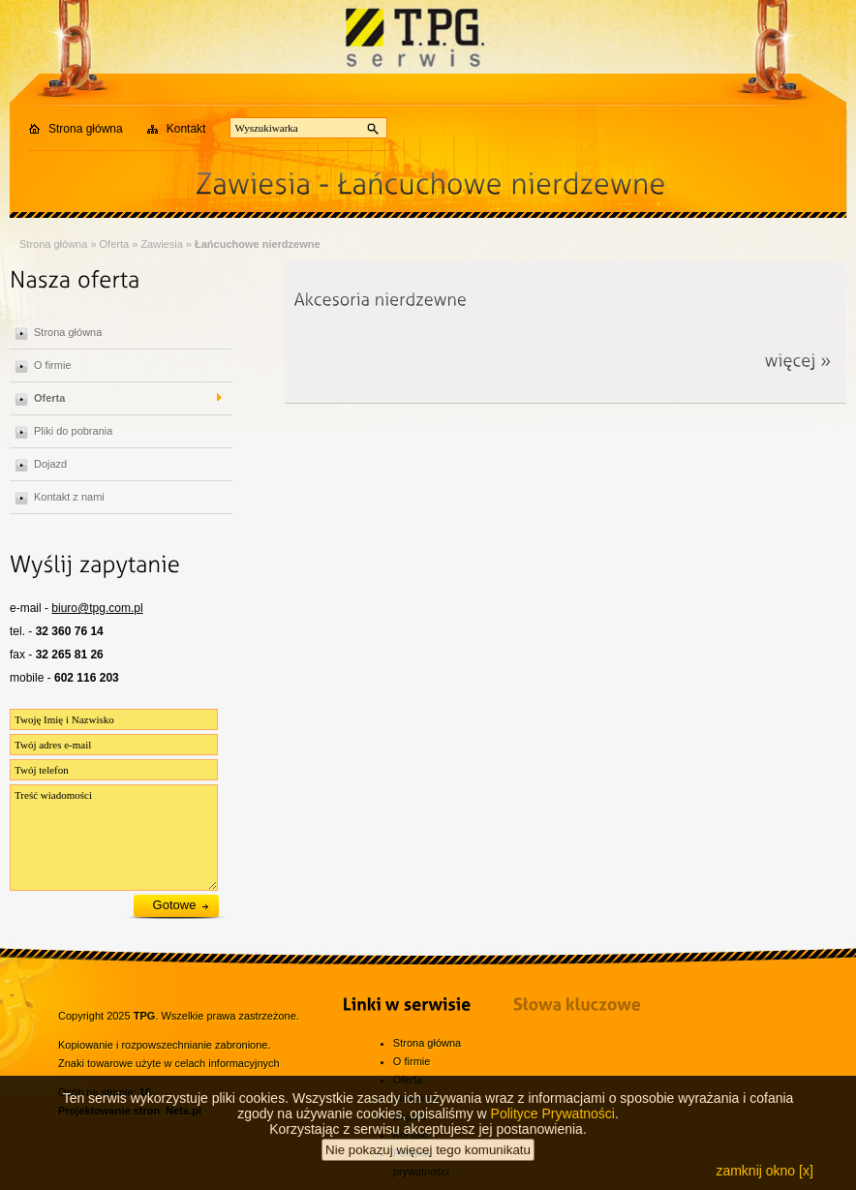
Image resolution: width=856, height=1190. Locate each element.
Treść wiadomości (114, 837)
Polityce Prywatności (553, 1125)
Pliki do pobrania (73, 431)
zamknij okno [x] (764, 1182)
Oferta (115, 244)
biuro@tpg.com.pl (96, 608)
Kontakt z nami (69, 497)
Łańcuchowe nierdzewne (258, 244)
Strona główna (85, 129)
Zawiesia (161, 244)
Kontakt (186, 129)
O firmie (53, 365)
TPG (145, 1016)
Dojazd (50, 464)
